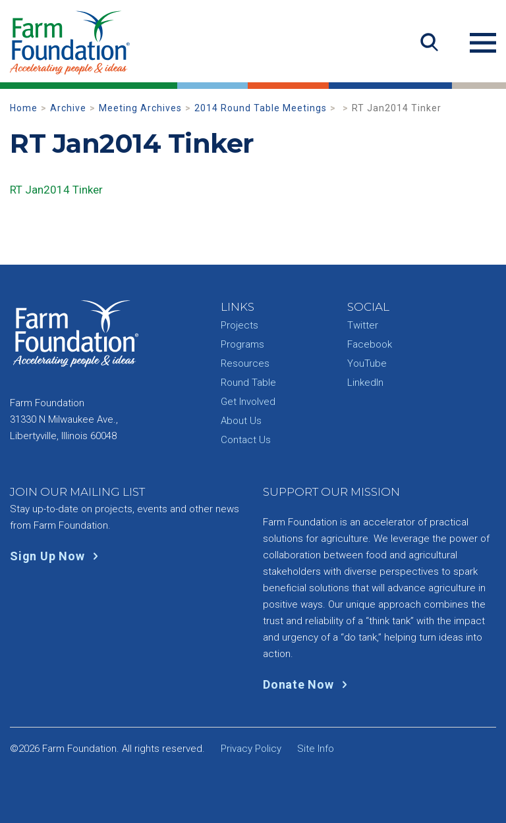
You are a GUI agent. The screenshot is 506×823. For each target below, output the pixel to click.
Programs (242, 344)
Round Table (248, 382)
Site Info (315, 749)
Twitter (362, 325)
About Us (241, 421)
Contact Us (246, 440)
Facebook (369, 344)
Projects (239, 325)
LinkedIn (365, 382)
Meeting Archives (140, 108)
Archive (68, 108)
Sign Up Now (57, 556)
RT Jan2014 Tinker (56, 189)
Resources (245, 363)
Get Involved (248, 402)
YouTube (367, 363)
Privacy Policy (251, 749)
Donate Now (308, 684)
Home (24, 108)
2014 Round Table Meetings (260, 108)
